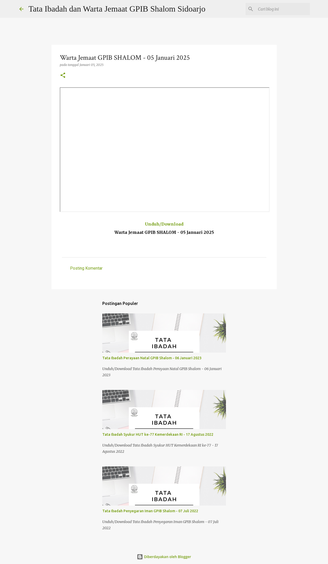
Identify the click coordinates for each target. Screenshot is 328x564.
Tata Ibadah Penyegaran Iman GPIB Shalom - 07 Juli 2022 (150, 511)
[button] (63, 75)
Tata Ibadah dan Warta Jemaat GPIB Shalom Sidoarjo (117, 8)
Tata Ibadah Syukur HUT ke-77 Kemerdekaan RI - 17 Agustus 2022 (157, 434)
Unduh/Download (164, 224)
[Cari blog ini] (283, 9)
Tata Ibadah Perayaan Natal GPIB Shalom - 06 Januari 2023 (151, 358)
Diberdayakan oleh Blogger (164, 556)
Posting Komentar (86, 268)
